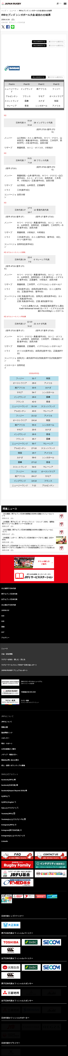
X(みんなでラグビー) (8, 808)
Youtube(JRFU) (7, 814)
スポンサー (5, 738)
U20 (2, 621)
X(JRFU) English (7, 802)
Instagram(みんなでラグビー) (12, 836)
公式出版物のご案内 (8, 749)
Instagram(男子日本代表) (10, 830)
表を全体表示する (39, 41)
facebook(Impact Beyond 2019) (13, 791)
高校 (3, 627)
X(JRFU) (4, 796)
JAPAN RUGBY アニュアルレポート (14, 670)
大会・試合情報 (7, 654)
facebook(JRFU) (7, 780)
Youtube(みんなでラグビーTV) (12, 819)
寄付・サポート (7, 743)
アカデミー (5, 638)
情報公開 (4, 727)
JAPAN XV (5, 610)
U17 (2, 632)
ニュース (13, 11)
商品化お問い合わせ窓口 (10, 760)
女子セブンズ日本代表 (9, 599)
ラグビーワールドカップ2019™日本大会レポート (19, 665)
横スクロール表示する (56, 41)
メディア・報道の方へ (9, 755)
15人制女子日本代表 (8, 605)
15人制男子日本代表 (8, 588)
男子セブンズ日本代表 (17, 22)
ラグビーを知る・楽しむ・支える (13, 659)
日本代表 (4, 22)
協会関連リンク (7, 733)
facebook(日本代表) (8, 785)
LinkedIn (4, 841)
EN (60, 3)
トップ (3, 11)
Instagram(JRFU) (7, 825)
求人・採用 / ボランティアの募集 (13, 765)
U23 (2, 616)
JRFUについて (6, 722)
